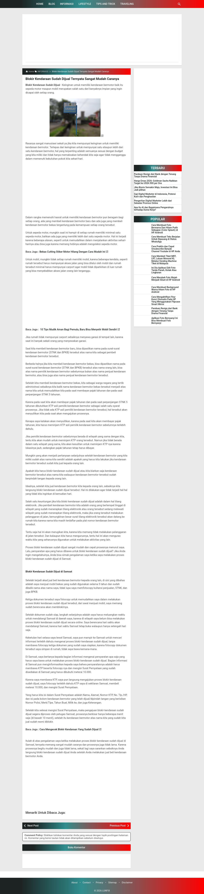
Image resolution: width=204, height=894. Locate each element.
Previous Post (118, 825)
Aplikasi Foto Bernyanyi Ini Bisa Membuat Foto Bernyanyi (164, 320)
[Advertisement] (102, 39)
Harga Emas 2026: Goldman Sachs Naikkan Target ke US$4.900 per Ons (155, 182)
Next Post (33, 825)
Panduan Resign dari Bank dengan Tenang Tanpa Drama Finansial (155, 175)
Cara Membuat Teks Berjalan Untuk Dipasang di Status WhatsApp (165, 239)
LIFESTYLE (85, 3)
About (74, 882)
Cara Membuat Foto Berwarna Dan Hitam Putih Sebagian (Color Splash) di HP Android (164, 229)
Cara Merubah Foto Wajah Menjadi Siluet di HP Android (165, 278)
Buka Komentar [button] (76, 847)
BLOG (51, 3)
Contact (87, 882)
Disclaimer (127, 882)
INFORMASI (67, 3)
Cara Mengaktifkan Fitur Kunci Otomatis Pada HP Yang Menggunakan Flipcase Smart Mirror (165, 300)
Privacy (99, 882)
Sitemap (112, 882)
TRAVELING (127, 3)
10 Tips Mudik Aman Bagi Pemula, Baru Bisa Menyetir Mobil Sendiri (78, 329)
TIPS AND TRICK (105, 3)
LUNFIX (106, 890)
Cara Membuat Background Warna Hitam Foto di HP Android (165, 289)
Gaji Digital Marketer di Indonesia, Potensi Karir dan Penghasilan (155, 195)
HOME (39, 3)
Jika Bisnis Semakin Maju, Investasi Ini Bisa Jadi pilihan (156, 188)
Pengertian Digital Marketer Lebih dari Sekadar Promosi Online (153, 202)
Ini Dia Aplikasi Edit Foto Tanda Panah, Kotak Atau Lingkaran (163, 270)
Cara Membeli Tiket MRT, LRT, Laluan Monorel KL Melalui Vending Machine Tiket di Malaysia (164, 260)
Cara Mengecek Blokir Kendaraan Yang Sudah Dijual (69, 729)
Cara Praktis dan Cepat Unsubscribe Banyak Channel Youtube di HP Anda (165, 249)
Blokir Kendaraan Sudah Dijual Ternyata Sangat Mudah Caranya (71, 79)
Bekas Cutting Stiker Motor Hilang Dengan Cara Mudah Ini (72, 251)
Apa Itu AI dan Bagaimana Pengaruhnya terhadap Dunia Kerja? (154, 208)
